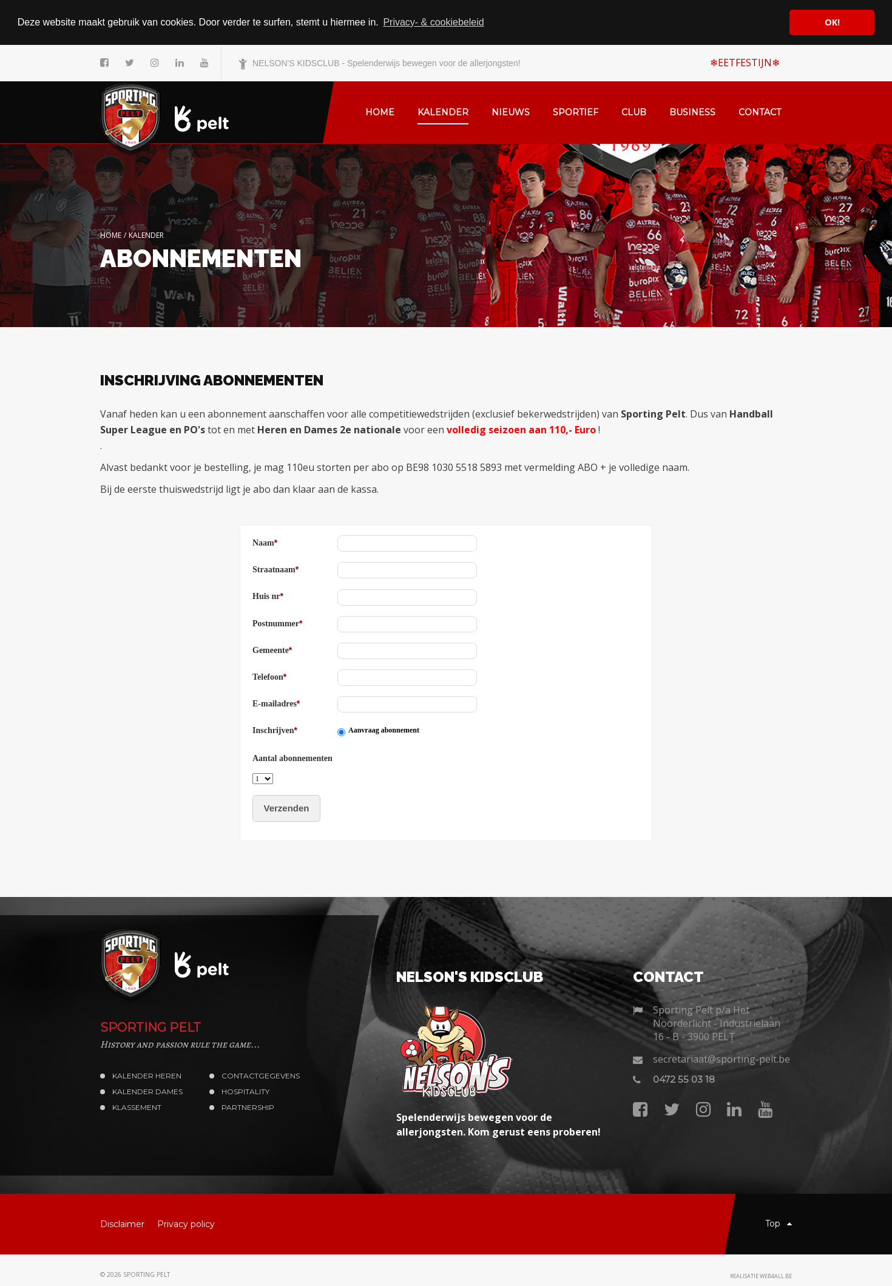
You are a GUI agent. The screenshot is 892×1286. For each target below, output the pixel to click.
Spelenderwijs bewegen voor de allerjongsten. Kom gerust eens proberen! (498, 1124)
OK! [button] (832, 22)
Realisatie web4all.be (761, 1276)
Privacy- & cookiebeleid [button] (433, 22)
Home (110, 234)
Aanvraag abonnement (383, 730)
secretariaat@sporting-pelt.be (721, 1058)
